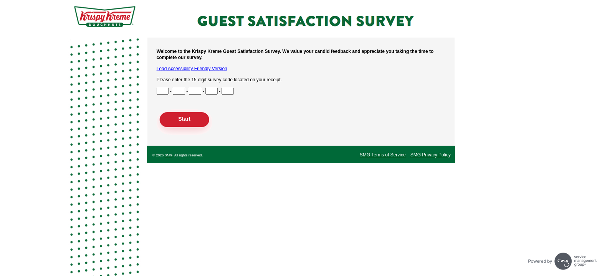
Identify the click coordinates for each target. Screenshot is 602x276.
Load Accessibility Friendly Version (192, 68)
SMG (169, 155)
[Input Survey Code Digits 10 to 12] (211, 91)
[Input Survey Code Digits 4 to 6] (179, 91)
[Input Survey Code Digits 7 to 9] (195, 91)
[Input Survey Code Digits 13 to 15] (228, 91)
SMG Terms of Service (383, 155)
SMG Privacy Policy (430, 155)
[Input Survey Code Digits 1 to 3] (163, 91)
